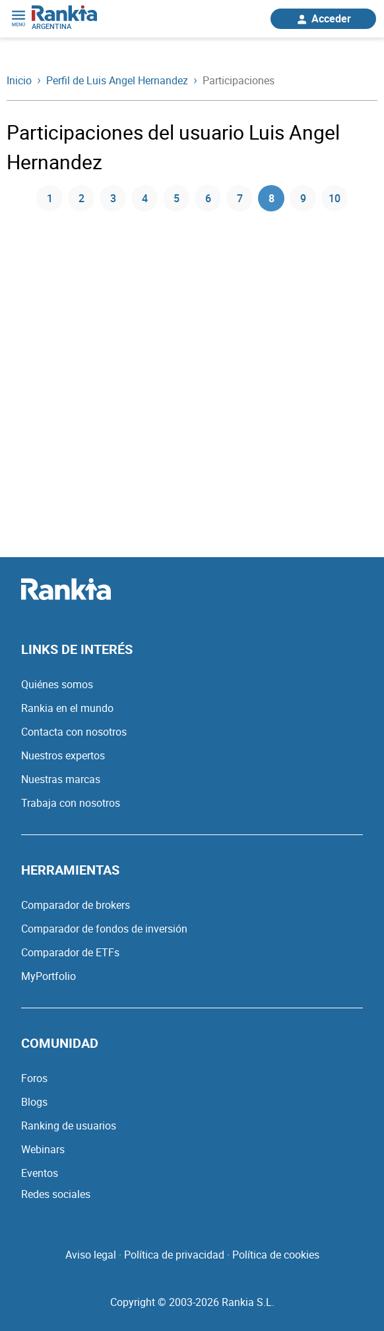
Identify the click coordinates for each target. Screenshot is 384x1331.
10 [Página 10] (334, 198)
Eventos (39, 1173)
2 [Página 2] (81, 198)
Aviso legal (90, 1254)
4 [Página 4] (145, 198)
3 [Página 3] (113, 198)
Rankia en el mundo (67, 708)
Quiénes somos (57, 684)
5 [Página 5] (176, 198)
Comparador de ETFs (70, 952)
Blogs (34, 1102)
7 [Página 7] (240, 198)
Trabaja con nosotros (70, 803)
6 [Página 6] (208, 198)
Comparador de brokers (75, 905)
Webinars (43, 1149)
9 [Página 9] (303, 198)
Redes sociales (55, 1194)
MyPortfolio (48, 976)
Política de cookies (275, 1254)
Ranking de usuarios (68, 1125)
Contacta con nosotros (74, 731)
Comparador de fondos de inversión (104, 928)
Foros (34, 1078)
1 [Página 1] (50, 198)
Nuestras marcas (60, 779)
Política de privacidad (174, 1254)
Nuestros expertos (63, 755)
